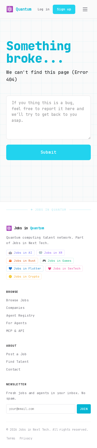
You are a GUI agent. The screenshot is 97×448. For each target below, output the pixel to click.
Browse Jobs (17, 300)
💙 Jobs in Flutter (25, 268)
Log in (44, 9)
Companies (15, 307)
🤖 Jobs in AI (20, 252)
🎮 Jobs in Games (56, 260)
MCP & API (15, 331)
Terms (10, 438)
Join (84, 409)
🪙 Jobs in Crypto (24, 276)
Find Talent (17, 361)
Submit (48, 152)
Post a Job (16, 354)
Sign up (64, 9)
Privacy (26, 438)
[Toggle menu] (85, 9)
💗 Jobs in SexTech (64, 268)
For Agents (16, 323)
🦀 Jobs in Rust (22, 260)
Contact (13, 369)
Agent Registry (20, 315)
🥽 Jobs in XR (50, 252)
